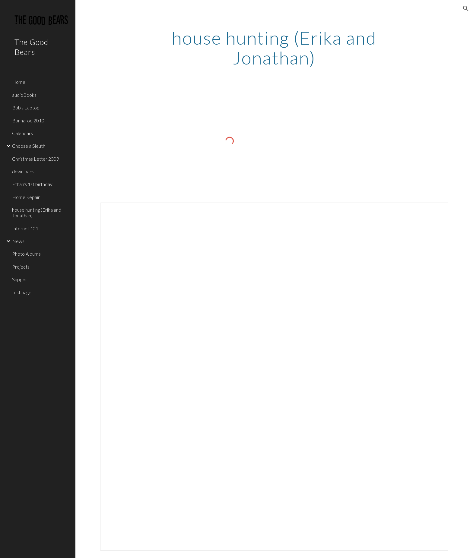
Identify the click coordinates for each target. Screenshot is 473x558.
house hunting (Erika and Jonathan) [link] (36, 212)
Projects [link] (21, 267)
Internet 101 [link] (25, 228)
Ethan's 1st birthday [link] (32, 184)
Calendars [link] (22, 133)
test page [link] (21, 292)
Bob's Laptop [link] (26, 107)
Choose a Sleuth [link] (28, 146)
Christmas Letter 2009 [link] (35, 159)
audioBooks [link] (24, 95)
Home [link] (18, 82)
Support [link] (20, 279)
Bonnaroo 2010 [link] (28, 120)
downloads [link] (23, 171)
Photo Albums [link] (26, 254)
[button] (466, 8)
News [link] (18, 241)
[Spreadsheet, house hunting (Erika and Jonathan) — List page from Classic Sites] (274, 376)
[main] (274, 47)
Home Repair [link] (26, 197)
